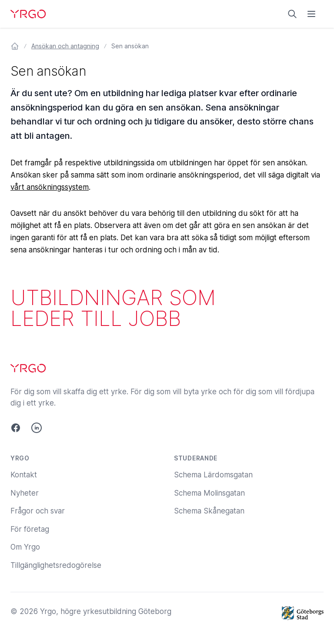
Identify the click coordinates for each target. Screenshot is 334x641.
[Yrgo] (28, 14)
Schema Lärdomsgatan (213, 474)
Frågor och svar (37, 511)
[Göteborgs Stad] (303, 613)
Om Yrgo (25, 547)
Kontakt (23, 474)
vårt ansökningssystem (49, 187)
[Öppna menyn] (311, 14)
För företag (29, 529)
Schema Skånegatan (209, 511)
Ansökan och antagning (65, 46)
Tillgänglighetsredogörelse (55, 565)
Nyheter (24, 493)
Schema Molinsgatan (209, 493)
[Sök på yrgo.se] (292, 14)
